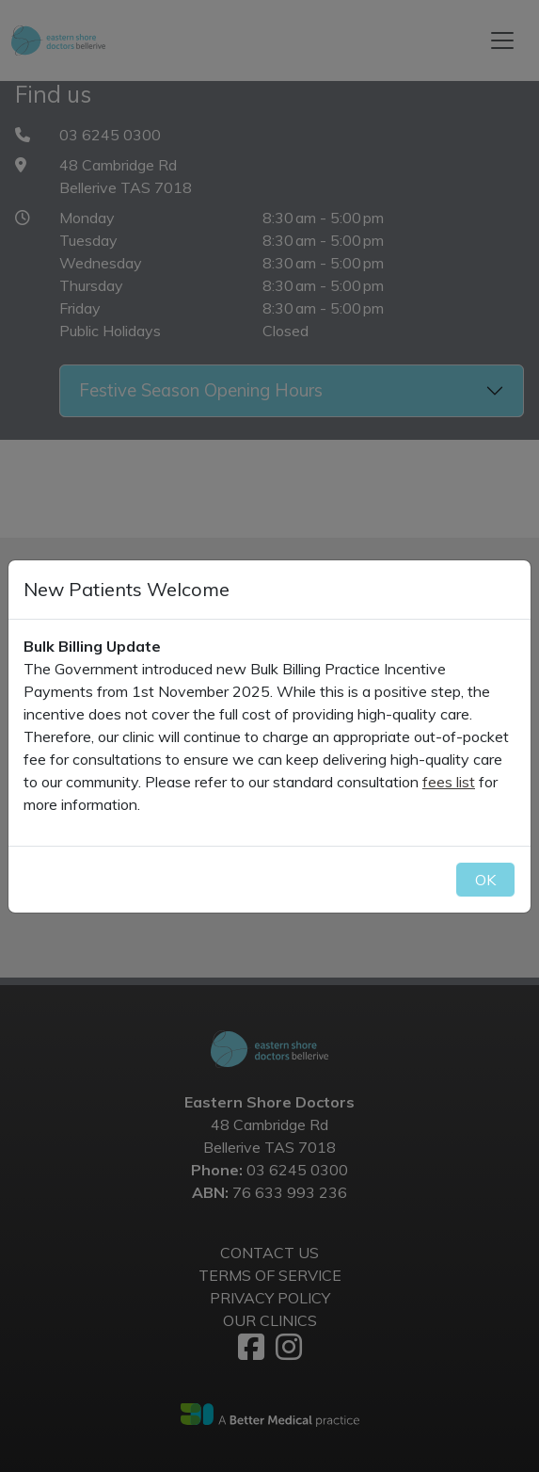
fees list (448, 781)
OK (485, 879)
